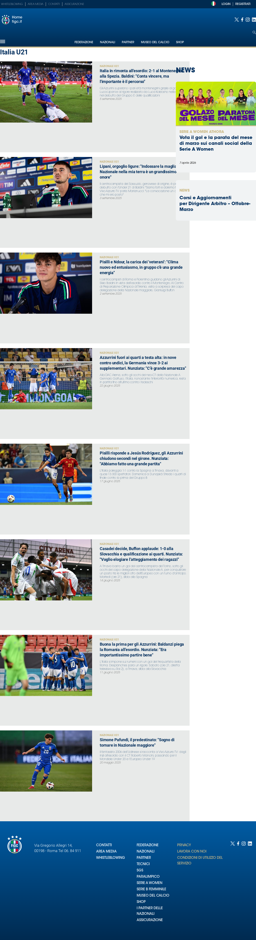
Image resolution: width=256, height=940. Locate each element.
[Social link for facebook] (242, 20)
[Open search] (254, 32)
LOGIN (226, 4)
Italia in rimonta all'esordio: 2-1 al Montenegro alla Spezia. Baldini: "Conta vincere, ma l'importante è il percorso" (141, 76)
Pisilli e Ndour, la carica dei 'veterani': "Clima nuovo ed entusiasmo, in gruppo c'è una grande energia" (141, 267)
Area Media (35, 4)
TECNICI (143, 864)
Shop (180, 42)
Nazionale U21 (109, 66)
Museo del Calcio (155, 42)
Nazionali (107, 42)
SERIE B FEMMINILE (151, 889)
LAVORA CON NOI (191, 851)
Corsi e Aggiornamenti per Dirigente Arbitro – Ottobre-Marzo (214, 204)
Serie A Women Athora (201, 132)
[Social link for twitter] (236, 20)
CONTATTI (104, 845)
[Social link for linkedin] (254, 20)
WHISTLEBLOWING (110, 858)
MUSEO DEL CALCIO (153, 895)
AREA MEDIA (106, 851)
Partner (128, 42)
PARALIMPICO (148, 877)
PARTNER (144, 858)
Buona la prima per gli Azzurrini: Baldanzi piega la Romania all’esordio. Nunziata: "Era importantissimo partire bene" (142, 649)
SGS (140, 870)
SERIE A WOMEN (149, 883)
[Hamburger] (2, 41)
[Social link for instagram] (248, 20)
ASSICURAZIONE (150, 920)
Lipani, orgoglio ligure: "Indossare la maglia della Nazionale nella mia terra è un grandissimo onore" (143, 171)
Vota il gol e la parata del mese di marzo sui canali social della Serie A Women (215, 144)
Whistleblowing (12, 4)
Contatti (54, 4)
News (184, 190)
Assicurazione (74, 4)
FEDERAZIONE (148, 845)
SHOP (141, 902)
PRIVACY (184, 845)
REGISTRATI (242, 4)
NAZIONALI (145, 851)
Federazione (84, 42)
